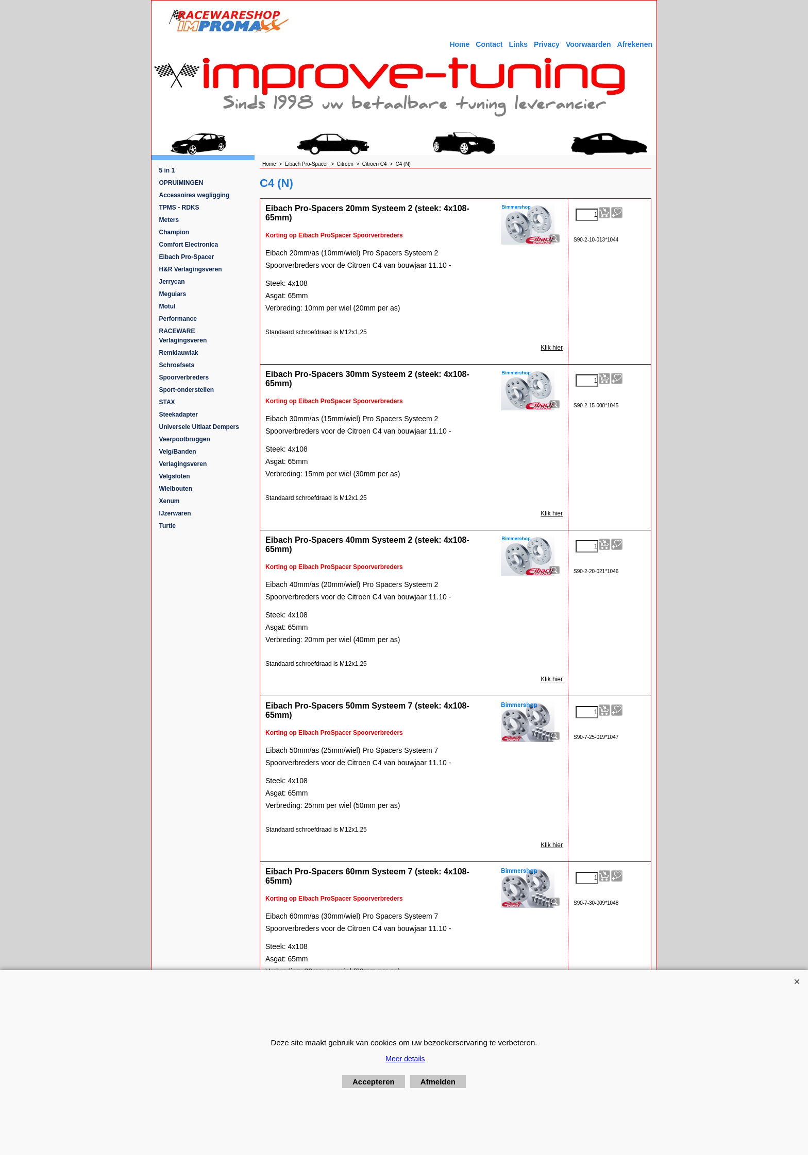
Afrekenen (634, 44)
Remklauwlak (178, 352)
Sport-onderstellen (186, 389)
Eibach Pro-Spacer (186, 257)
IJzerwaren (175, 513)
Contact (489, 44)
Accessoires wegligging (194, 195)
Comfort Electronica (188, 244)
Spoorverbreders (184, 377)
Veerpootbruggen (184, 439)
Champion (174, 232)
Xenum (169, 501)
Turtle (167, 525)
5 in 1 (167, 170)
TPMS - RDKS (179, 207)
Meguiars (173, 294)
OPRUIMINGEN (181, 182)
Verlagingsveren (183, 464)
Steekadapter (178, 414)
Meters (169, 219)
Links (518, 44)
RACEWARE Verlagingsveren (183, 335)
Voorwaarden (588, 44)
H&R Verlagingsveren (190, 269)
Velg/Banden (177, 451)
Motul (167, 306)
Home (459, 44)
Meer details (405, 1059)
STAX (167, 402)
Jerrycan (172, 281)
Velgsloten (174, 476)
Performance (178, 318)
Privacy (547, 44)
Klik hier (552, 347)
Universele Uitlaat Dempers (199, 426)
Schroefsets (177, 365)
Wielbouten (176, 488)
